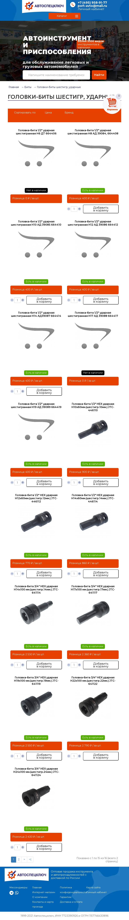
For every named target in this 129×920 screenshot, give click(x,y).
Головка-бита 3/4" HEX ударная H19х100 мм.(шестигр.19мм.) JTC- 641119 (36, 680)
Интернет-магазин (43, 892)
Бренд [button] (69, 112)
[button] (64, 16)
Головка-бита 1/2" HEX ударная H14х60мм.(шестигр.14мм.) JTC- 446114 (92, 498)
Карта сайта (93, 887)
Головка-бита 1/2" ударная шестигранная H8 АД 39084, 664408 (93, 132)
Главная (14, 87)
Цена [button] (48, 112)
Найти (99, 75)
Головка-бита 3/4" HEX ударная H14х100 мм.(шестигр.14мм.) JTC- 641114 (36, 589)
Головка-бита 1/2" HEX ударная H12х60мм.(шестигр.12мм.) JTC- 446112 (36, 498)
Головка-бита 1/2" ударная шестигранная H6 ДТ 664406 (36, 132)
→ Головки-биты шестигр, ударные (57, 87)
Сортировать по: (25, 112)
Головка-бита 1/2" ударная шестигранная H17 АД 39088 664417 (93, 314)
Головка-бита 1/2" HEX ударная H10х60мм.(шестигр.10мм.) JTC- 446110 (93, 407)
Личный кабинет (91, 9)
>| (30, 859)
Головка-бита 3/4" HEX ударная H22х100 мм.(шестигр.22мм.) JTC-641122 (92, 680)
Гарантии (65, 897)
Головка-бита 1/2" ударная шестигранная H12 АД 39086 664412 (93, 223)
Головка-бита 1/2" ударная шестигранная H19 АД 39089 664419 (36, 405)
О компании (39, 897)
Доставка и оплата (71, 901)
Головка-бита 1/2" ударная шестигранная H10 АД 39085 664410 (36, 223)
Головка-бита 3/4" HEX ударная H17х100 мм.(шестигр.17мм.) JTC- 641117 (93, 589)
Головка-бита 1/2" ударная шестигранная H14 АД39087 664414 (36, 314)
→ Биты (26, 87)
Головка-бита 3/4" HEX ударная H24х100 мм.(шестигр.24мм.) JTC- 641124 (36, 772)
